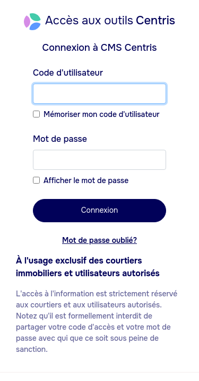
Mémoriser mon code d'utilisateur (102, 114)
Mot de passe (60, 138)
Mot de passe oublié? (99, 240)
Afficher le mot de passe (86, 180)
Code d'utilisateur (68, 72)
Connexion (99, 210)
